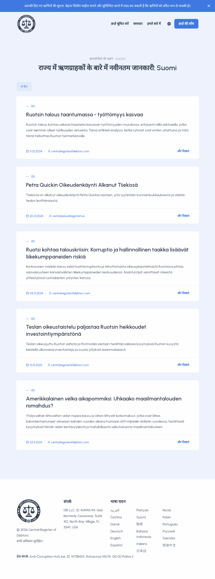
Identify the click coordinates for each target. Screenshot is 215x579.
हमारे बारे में (154, 24)
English (115, 538)
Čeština (116, 517)
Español (116, 545)
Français (142, 510)
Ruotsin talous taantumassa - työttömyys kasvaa (84, 114)
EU (25, 86)
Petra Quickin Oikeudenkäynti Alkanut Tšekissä (82, 185)
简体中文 (169, 545)
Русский (169, 531)
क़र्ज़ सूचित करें (120, 24)
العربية (114, 510)
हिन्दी (139, 524)
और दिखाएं (183, 151)
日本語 (141, 551)
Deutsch (116, 531)
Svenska (169, 538)
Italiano (141, 544)
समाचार (137, 24)
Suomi (141, 517)
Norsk (167, 510)
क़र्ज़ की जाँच (186, 24)
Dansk (115, 524)
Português (170, 524)
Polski (167, 517)
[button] (169, 23)
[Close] (208, 6)
